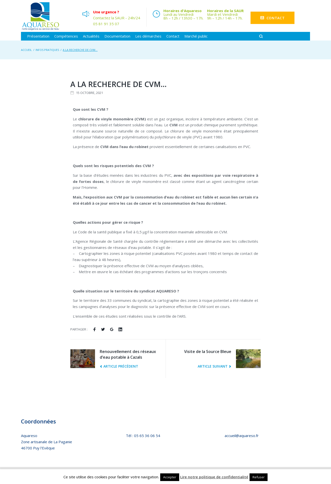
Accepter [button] (169, 477)
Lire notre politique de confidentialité (214, 476)
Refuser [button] (259, 477)
